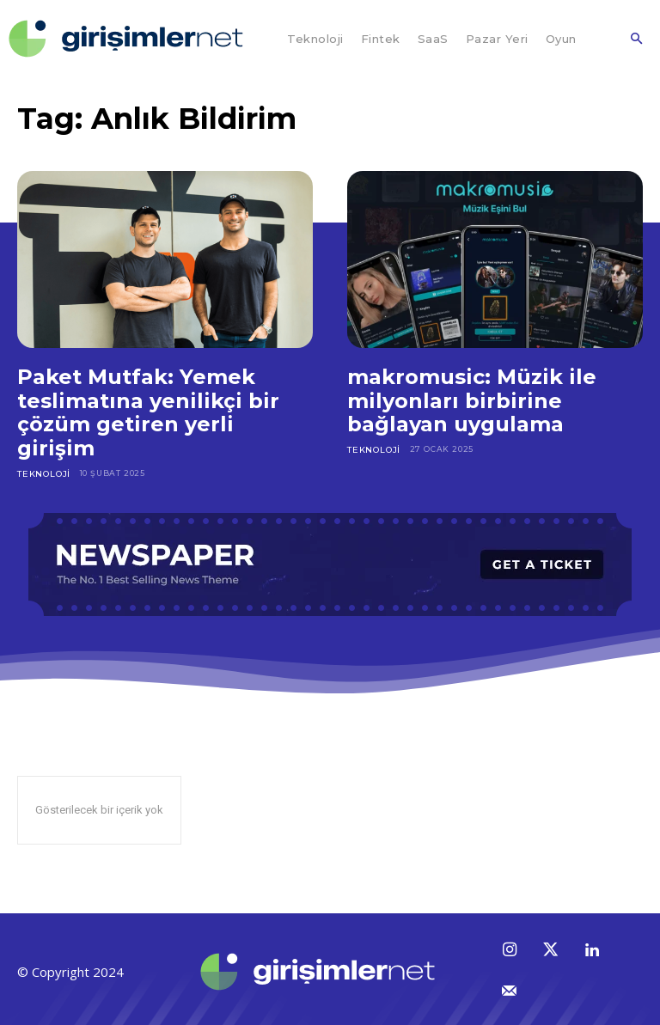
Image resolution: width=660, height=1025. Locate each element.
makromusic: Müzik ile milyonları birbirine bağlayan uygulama (471, 400)
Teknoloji (43, 473)
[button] (635, 39)
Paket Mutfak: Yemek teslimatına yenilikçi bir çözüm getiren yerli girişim (148, 412)
